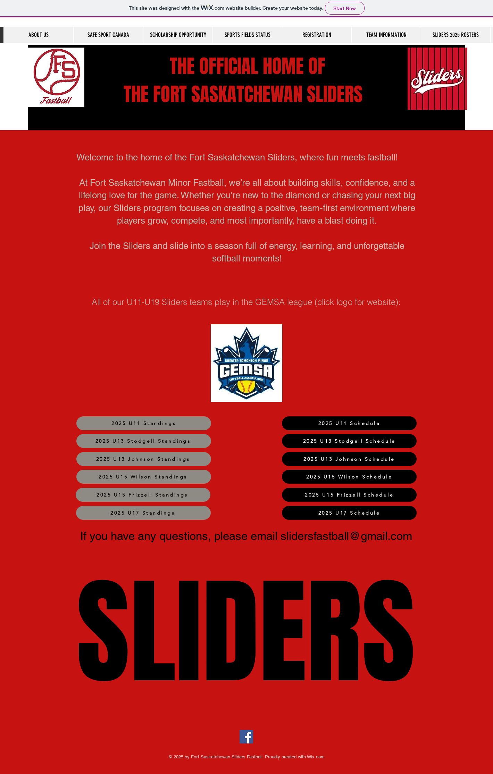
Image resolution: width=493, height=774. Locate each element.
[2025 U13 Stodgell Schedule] (349, 441)
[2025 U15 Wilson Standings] (143, 477)
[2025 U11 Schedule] (349, 423)
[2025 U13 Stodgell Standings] (143, 441)
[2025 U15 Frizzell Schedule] (349, 495)
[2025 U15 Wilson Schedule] (349, 477)
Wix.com (315, 756)
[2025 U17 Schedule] (349, 513)
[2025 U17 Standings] (143, 513)
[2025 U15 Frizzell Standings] (143, 495)
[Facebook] (246, 736)
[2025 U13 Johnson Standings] (143, 459)
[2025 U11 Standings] (143, 423)
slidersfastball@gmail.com (346, 535)
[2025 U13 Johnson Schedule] (349, 459)
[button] (386, 35)
